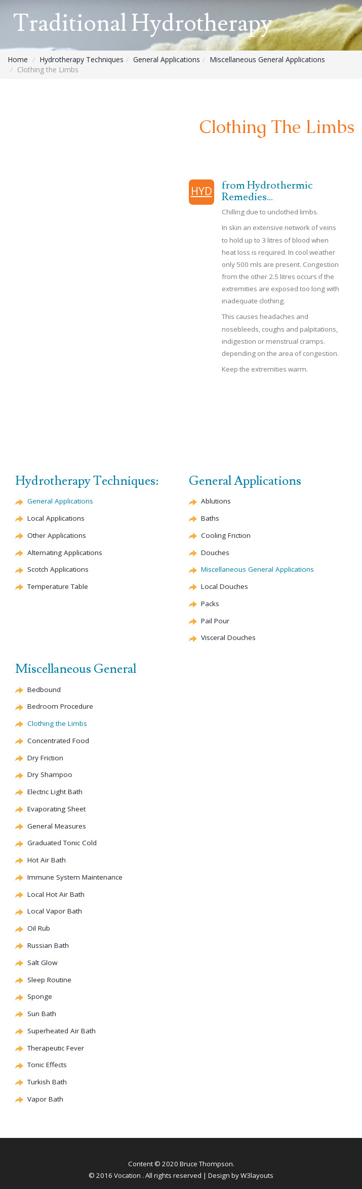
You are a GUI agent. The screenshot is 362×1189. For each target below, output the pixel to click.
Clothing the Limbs (57, 723)
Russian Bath (48, 945)
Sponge (39, 996)
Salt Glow (42, 962)
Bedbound (44, 689)
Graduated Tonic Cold (62, 842)
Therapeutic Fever (55, 1048)
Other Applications (56, 535)
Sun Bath (41, 1013)
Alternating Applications (64, 552)
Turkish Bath (47, 1081)
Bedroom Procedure (60, 706)
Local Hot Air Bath (56, 894)
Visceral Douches (228, 637)
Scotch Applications (58, 569)
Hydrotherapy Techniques (81, 59)
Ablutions (216, 501)
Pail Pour (215, 620)
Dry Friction (45, 757)
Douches (215, 552)
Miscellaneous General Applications (267, 59)
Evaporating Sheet (56, 808)
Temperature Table (57, 586)
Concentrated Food (58, 740)
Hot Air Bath (46, 859)
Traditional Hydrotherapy (143, 23)
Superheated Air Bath (61, 1030)
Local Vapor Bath (54, 911)
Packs (210, 603)
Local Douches (224, 586)
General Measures (56, 826)
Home (18, 59)
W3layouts (256, 1175)
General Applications (166, 59)
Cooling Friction (226, 535)
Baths (210, 518)
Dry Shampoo (49, 774)
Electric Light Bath (55, 791)
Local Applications (56, 518)
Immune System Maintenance (75, 877)
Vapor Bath (45, 1099)
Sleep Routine (49, 979)
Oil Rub (38, 928)
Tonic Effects (47, 1064)
